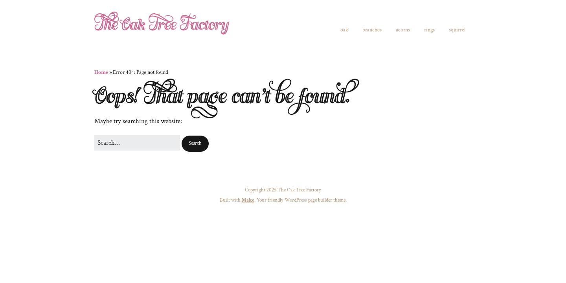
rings (429, 29)
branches (372, 29)
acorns (403, 29)
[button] (195, 144)
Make (248, 200)
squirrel (457, 29)
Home (101, 72)
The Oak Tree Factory (161, 25)
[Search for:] (137, 143)
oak (344, 29)
